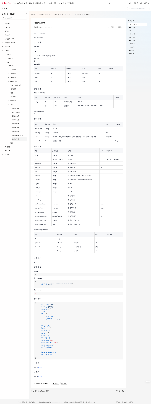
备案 (141, 3)
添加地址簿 (15, 116)
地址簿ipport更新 (17, 135)
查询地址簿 (15, 120)
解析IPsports (16, 112)
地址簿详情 (15, 139)
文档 (130, 3)
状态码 (40, 367)
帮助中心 (33, 14)
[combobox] (14, 17)
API (63, 14)
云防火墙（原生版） (45, 14)
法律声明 (131, 402)
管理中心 (146, 3)
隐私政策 (124, 402)
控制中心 (135, 3)
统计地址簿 (15, 127)
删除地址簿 (15, 124)
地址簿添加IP (16, 108)
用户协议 (118, 402)
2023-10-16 (70, 14)
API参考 (56, 14)
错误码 (40, 376)
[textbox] (15, 18)
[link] (33, 14)
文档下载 (7, 151)
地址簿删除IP (16, 131)
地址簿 (79, 14)
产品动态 (7, 23)
